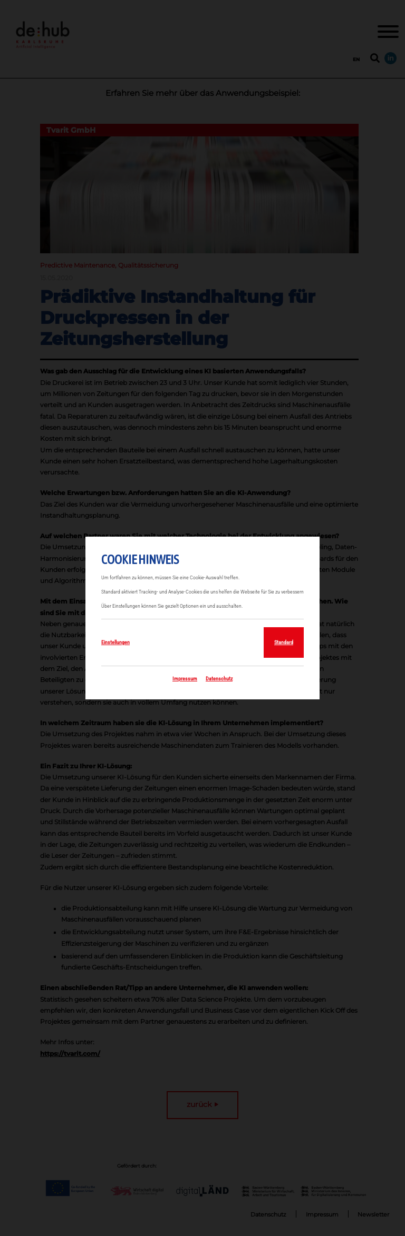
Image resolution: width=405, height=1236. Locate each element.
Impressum (184, 678)
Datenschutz (219, 678)
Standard (283, 642)
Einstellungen (115, 642)
